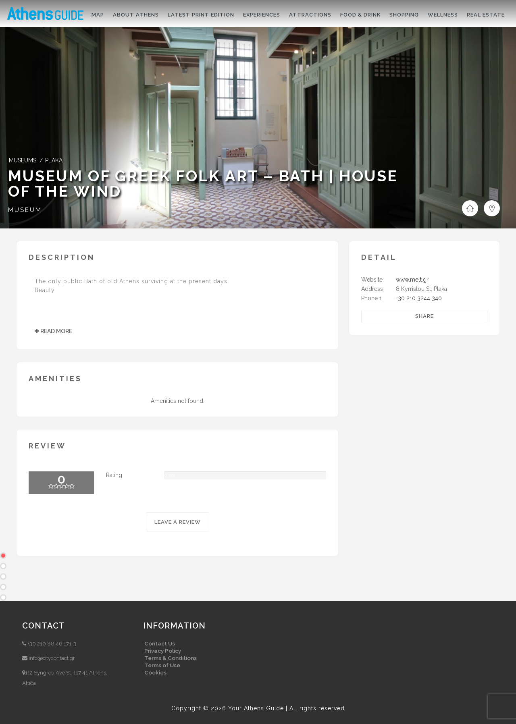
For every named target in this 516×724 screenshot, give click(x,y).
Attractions (310, 15)
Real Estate (486, 15)
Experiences (261, 15)
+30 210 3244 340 (419, 298)
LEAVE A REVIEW (177, 522)
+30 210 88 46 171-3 (51, 644)
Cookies (155, 672)
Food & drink (360, 15)
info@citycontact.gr (52, 658)
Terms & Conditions (170, 658)
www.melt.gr (412, 279)
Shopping (404, 15)
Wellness (443, 15)
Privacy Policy (162, 650)
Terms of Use (162, 665)
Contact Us (159, 643)
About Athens (136, 15)
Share (424, 316)
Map (98, 15)
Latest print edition (201, 15)
